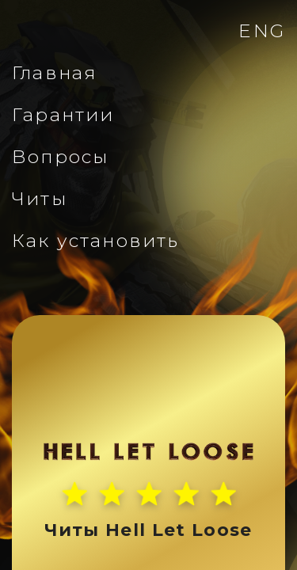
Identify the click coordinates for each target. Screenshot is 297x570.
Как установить (96, 241)
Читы (39, 199)
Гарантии (63, 115)
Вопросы (60, 157)
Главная (54, 73)
